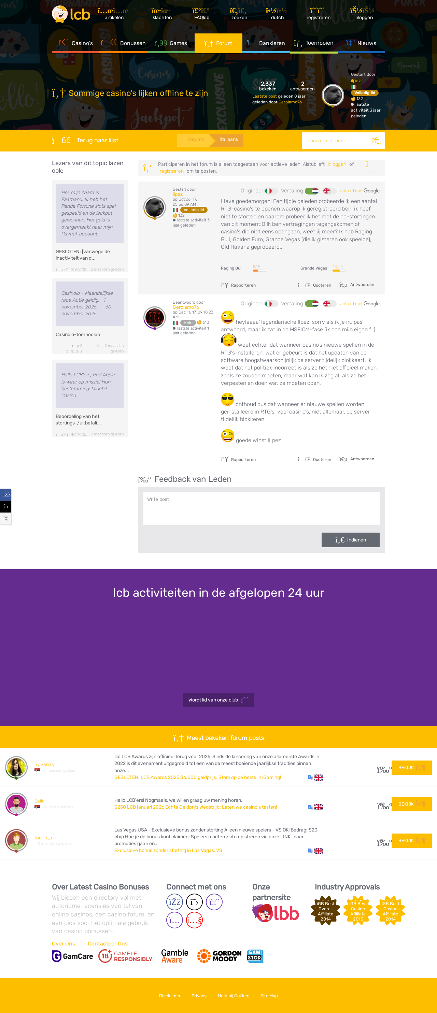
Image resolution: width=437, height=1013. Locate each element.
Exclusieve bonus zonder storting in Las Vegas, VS (168, 850)
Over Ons (63, 943)
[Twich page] (214, 902)
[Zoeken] (377, 140)
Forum (219, 44)
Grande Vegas (313, 268)
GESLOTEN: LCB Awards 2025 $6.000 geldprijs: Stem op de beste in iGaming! (197, 777)
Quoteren (314, 285)
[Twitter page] (194, 902)
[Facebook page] (174, 902)
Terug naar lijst (85, 140)
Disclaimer (167, 995)
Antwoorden (361, 284)
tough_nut (46, 838)
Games (171, 44)
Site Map (271, 995)
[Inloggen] (364, 15)
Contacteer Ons (108, 943)
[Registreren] (319, 15)
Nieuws (361, 44)
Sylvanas (44, 764)
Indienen (356, 540)
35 (382, 840)
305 (382, 767)
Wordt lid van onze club (218, 700)
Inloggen (337, 164)
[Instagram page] (174, 920)
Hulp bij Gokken (234, 995)
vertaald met (359, 191)
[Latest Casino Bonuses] (72, 15)
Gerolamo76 (290, 102)
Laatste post (265, 96)
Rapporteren (238, 285)
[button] (315, 777)
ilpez (356, 81)
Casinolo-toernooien (78, 334)
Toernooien (314, 44)
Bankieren (266, 44)
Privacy (198, 995)
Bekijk (411, 766)
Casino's (76, 44)
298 (382, 804)
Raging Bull (231, 268)
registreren (172, 171)
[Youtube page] (194, 920)
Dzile (39, 801)
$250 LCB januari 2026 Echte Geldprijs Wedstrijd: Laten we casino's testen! (195, 807)
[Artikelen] (116, 15)
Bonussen (123, 44)
